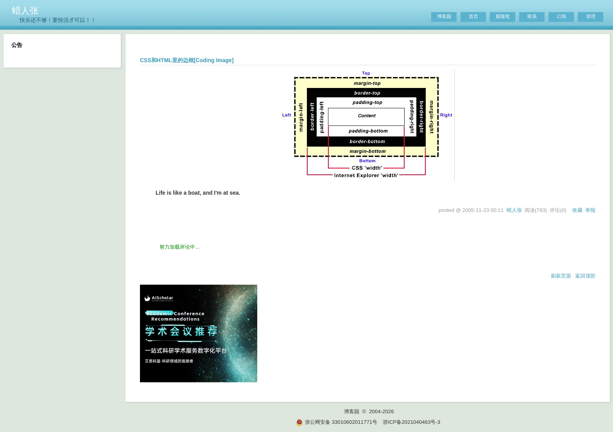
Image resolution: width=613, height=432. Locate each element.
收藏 (577, 210)
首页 (473, 16)
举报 (590, 210)
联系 (532, 16)
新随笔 (503, 16)
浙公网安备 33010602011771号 (336, 422)
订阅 (561, 16)
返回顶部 (585, 276)
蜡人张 (25, 10)
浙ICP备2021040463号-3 (411, 422)
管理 (590, 16)
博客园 (444, 16)
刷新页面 (561, 276)
